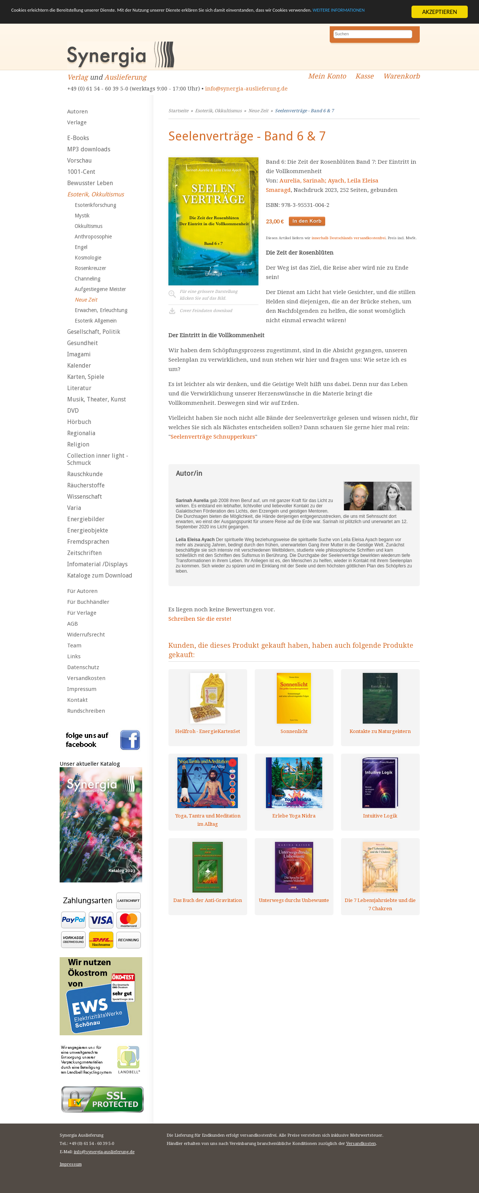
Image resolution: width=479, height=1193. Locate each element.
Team (74, 645)
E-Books (78, 138)
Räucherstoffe (86, 485)
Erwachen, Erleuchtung (101, 310)
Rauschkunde (85, 474)
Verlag (77, 77)
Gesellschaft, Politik (93, 331)
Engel (81, 247)
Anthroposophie (93, 237)
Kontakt (77, 700)
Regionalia (81, 433)
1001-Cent (81, 171)
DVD (73, 410)
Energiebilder (86, 519)
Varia (74, 507)
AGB (72, 623)
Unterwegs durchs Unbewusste (294, 900)
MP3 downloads (88, 149)
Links (74, 656)
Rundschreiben (86, 710)
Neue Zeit (86, 300)
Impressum (81, 689)
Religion (78, 444)
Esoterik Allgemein (96, 321)
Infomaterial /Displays (97, 564)
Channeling (88, 279)
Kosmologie (88, 258)
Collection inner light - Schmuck (97, 459)
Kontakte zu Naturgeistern (380, 731)
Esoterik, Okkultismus (95, 194)
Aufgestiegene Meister (100, 289)
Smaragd (278, 190)
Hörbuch (79, 421)
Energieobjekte (87, 530)
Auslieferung (125, 77)
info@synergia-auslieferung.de (246, 89)
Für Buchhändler (88, 602)
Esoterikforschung (95, 205)
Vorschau (79, 160)
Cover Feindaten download (206, 310)
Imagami (79, 354)
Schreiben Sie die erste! (199, 618)
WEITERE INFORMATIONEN (78, 19)
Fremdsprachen (88, 541)
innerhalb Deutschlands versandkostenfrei (349, 238)
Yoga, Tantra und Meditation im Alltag (207, 820)
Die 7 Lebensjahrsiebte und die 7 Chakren (380, 904)
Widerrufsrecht (86, 634)
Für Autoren (82, 591)
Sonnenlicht (294, 731)
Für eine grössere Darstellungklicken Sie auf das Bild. (208, 295)
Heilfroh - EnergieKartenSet (207, 731)
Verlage (77, 122)
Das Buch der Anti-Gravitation (207, 900)
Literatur (79, 388)
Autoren (77, 111)
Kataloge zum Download (99, 575)
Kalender (79, 365)
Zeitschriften (84, 553)
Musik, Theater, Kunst (96, 399)
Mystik (82, 216)
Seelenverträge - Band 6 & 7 (304, 110)
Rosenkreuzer (90, 268)
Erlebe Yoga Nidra (293, 816)
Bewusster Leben (90, 183)
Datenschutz (83, 667)
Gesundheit (82, 343)
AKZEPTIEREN (439, 12)
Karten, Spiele (85, 376)
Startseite (178, 110)
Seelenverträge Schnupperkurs (213, 436)
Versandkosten (86, 678)
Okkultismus (88, 226)
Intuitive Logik (380, 816)
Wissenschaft (84, 496)
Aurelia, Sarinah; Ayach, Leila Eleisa (328, 180)
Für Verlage (81, 612)
